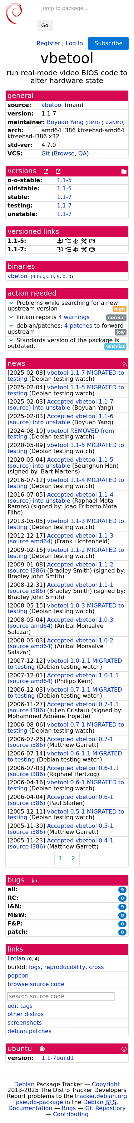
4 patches (78, 325)
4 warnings (74, 317)
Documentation (30, 1108)
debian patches (29, 1031)
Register (48, 43)
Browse (64, 153)
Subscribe (108, 43)
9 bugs (40, 276)
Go (44, 25)
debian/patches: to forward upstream (67, 329)
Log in (74, 43)
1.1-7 (64, 197)
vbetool (52, 105)
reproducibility (64, 967)
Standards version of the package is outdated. (67, 344)
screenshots (25, 1022)
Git (45, 153)
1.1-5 (64, 180)
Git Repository (105, 1108)
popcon (18, 975)
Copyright (106, 1084)
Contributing (71, 1114)
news (16, 363)
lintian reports (67, 317)
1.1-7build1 (57, 1058)
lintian (16, 958)
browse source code (36, 984)
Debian (24, 1084)
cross (96, 967)
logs (35, 967)
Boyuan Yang (65, 122)
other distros (26, 1014)
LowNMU (113, 122)
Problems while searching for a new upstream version (67, 306)
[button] (11, 302)
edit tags (20, 1006)
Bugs (69, 1108)
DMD (92, 122)
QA (82, 153)
